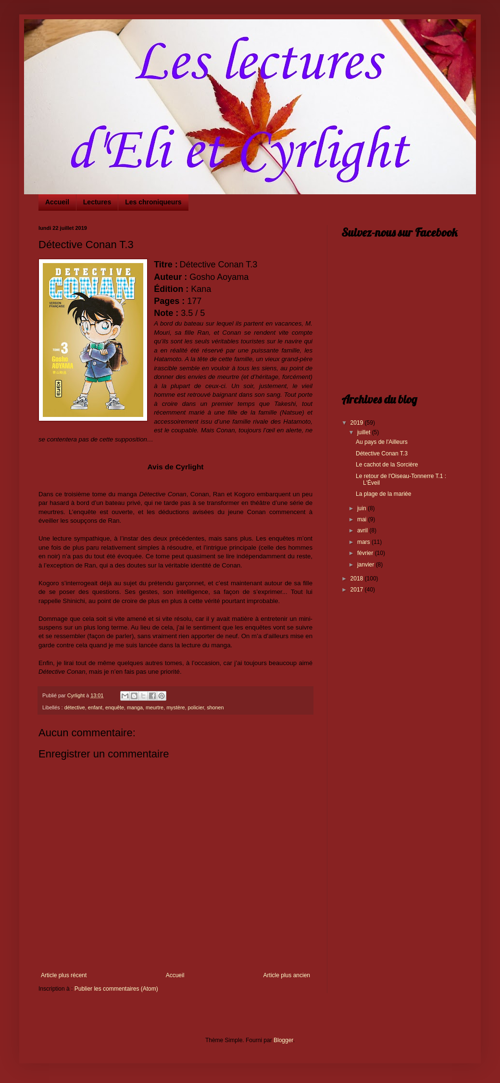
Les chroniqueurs (153, 202)
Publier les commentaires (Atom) (116, 988)
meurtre (154, 707)
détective (74, 707)
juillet (364, 432)
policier (196, 707)
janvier (366, 564)
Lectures (97, 202)
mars (364, 542)
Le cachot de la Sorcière (387, 464)
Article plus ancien (286, 975)
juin (362, 508)
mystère (175, 707)
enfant (95, 707)
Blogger (283, 1040)
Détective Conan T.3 (382, 453)
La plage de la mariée (383, 494)
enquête (114, 707)
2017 (357, 589)
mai (362, 519)
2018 (357, 578)
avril (363, 530)
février (366, 553)
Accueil (57, 202)
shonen (215, 707)
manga (135, 707)
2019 (357, 422)
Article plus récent (64, 975)
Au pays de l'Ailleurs (382, 442)
